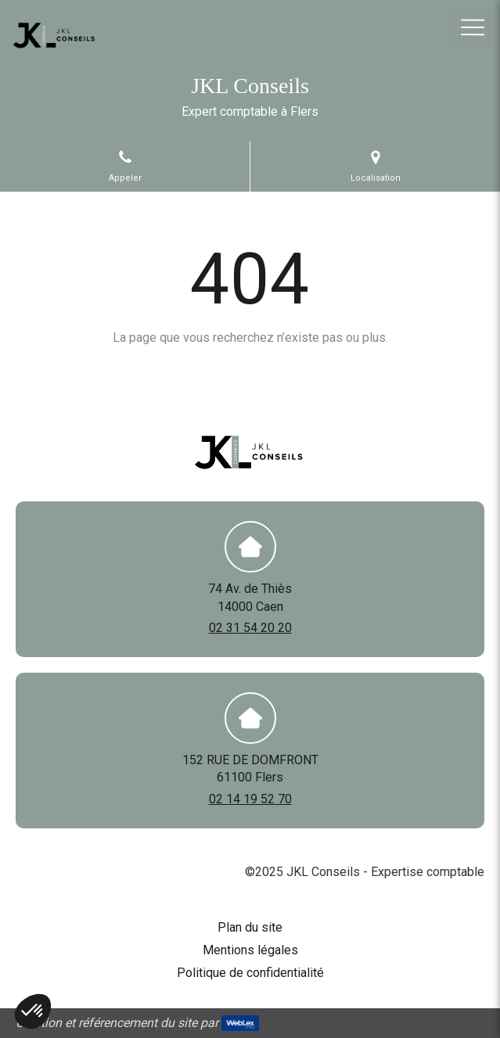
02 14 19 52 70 (250, 799)
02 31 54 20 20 (250, 627)
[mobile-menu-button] (472, 27)
